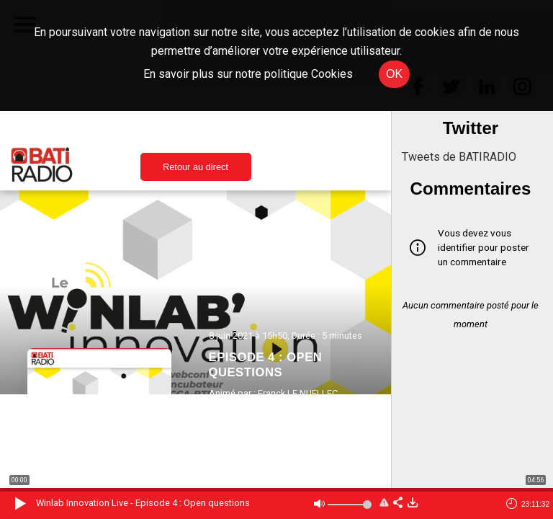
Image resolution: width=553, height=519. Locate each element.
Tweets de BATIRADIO (459, 157)
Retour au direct (195, 166)
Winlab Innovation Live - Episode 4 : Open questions (143, 502)
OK (394, 74)
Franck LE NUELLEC (298, 393)
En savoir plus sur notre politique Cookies (248, 74)
